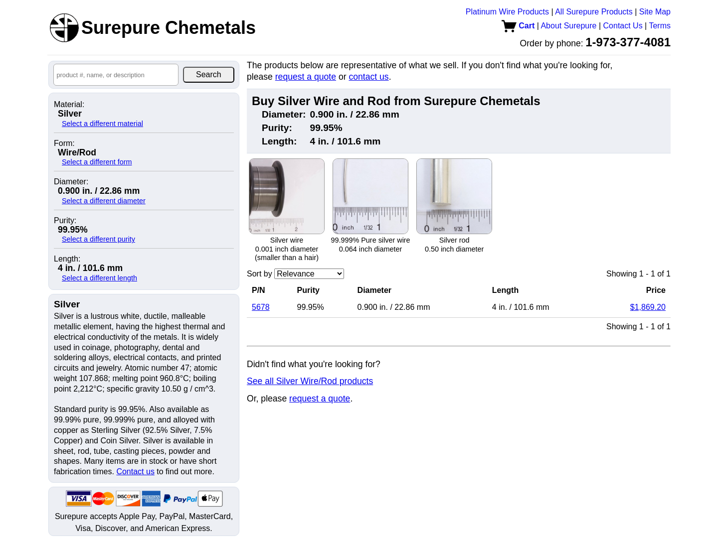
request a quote (305, 77)
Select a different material (102, 124)
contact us (368, 77)
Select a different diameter (104, 201)
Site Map (655, 11)
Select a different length (99, 278)
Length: (67, 259)
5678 (261, 307)
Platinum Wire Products (507, 11)
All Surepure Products (594, 11)
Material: (69, 105)
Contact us (135, 471)
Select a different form (97, 162)
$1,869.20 (648, 307)
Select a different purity (98, 239)
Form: (64, 143)
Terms (660, 25)
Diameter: (71, 182)
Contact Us (623, 25)
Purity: (65, 221)
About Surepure (568, 25)
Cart (518, 25)
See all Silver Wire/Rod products (310, 381)
